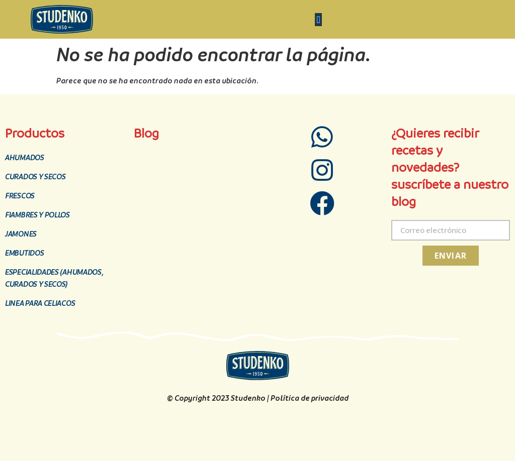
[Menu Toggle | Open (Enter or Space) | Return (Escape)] (318, 19)
